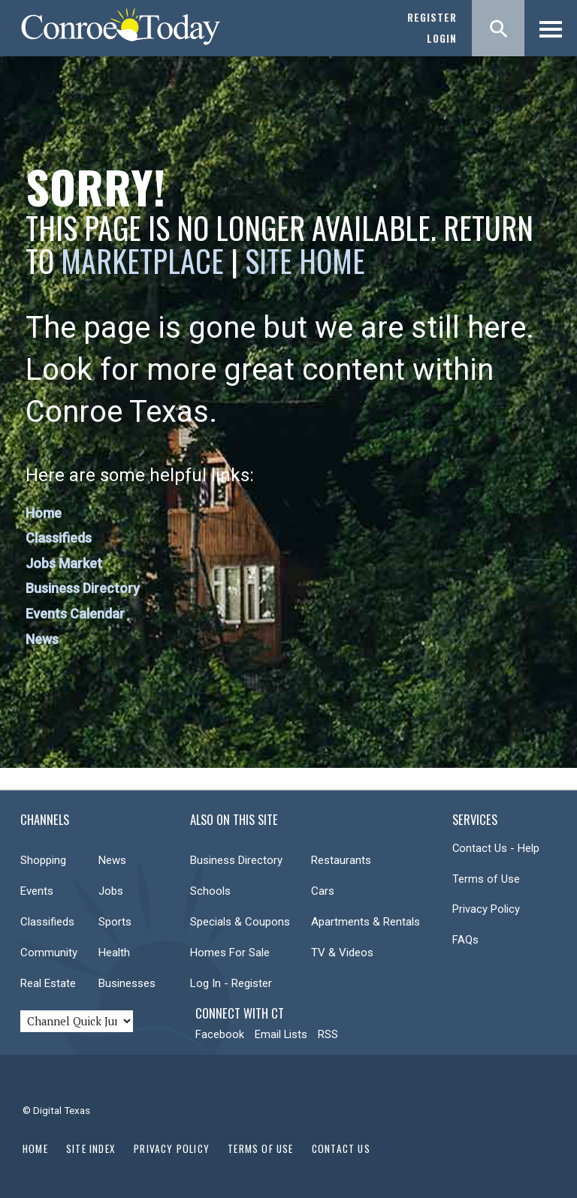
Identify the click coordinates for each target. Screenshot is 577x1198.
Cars (322, 891)
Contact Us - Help (495, 848)
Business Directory (83, 588)
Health (114, 952)
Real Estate (48, 983)
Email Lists (281, 1034)
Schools (210, 891)
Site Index (91, 1148)
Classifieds (59, 538)
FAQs (465, 940)
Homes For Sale (230, 952)
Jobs (110, 891)
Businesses (127, 983)
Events (36, 891)
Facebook (219, 1034)
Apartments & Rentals (365, 922)
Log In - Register (231, 983)
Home (44, 513)
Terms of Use (486, 879)
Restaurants (341, 860)
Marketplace (142, 260)
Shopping (43, 860)
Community (48, 952)
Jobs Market (64, 563)
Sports (114, 922)
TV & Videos (342, 952)
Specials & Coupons (240, 922)
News (42, 639)
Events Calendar (75, 614)
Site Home (305, 260)
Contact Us (341, 1148)
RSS (328, 1034)
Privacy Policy (486, 909)
